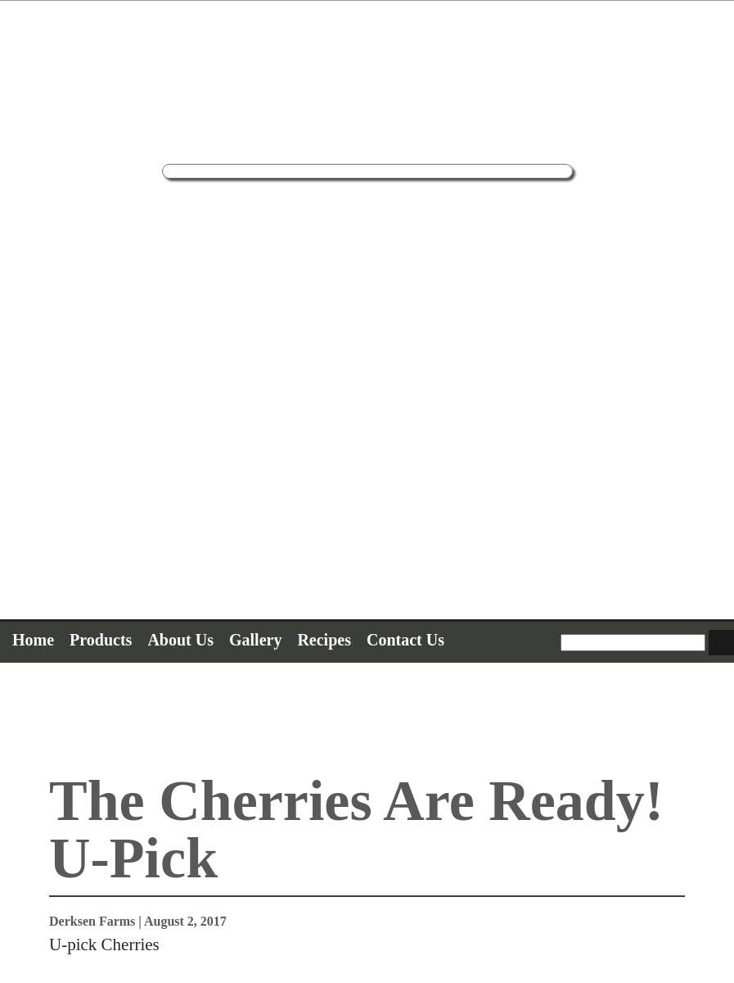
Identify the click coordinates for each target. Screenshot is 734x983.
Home (33, 640)
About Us (180, 640)
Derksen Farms (92, 921)
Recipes (324, 640)
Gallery (255, 640)
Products (101, 640)
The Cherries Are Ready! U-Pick (356, 829)
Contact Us (405, 640)
